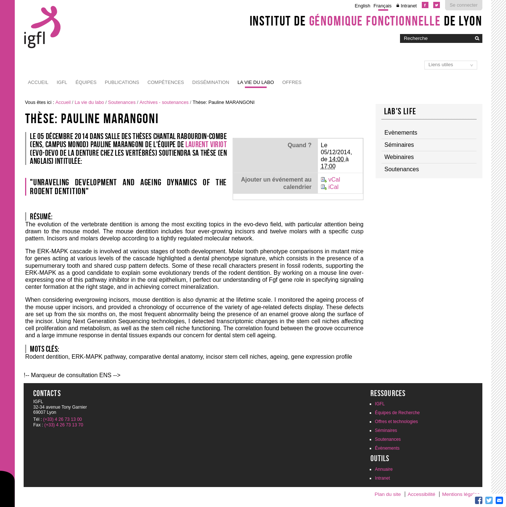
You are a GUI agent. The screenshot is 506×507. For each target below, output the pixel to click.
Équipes (85, 82)
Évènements (387, 448)
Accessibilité (421, 494)
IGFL (62, 82)
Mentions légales (461, 494)
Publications (122, 82)
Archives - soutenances (164, 102)
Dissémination (210, 82)
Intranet (409, 6)
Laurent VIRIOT (206, 144)
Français (382, 6)
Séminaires (386, 430)
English (362, 6)
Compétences (165, 82)
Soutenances (122, 102)
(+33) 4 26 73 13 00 (62, 419)
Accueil (38, 82)
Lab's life (400, 111)
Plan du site (388, 494)
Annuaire (384, 469)
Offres (291, 82)
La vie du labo (255, 82)
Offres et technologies (396, 421)
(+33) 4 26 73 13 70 (63, 424)
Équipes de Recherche (397, 412)
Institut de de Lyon (366, 20)
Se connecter (464, 5)
